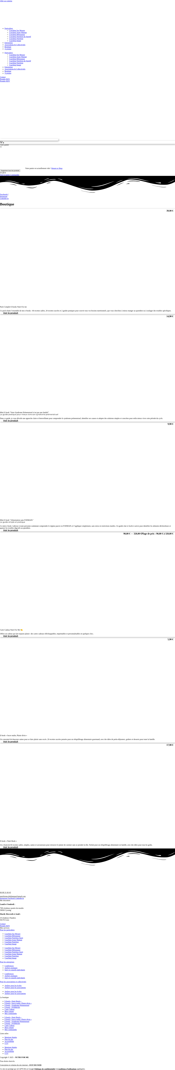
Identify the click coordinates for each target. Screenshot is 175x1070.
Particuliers (9, 28)
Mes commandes (11, 1013)
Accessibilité (9, 1041)
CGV (6, 1043)
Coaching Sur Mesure (17, 30)
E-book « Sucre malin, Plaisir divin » (18, 1003)
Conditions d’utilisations (67, 1069)
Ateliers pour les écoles (13, 986)
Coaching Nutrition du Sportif (20, 37)
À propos (8, 49)
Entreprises (9, 43)
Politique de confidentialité (44, 1069)
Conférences (9, 966)
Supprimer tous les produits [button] (10, 170)
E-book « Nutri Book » (13, 1001)
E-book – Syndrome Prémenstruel (17, 1005)
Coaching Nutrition (16, 39)
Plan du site (9, 1039)
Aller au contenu (6, 1)
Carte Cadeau (9, 1009)
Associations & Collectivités (15, 45)
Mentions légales (11, 1037)
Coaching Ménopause (17, 35)
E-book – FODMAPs (12, 1007)
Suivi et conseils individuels (15, 970)
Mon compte (9, 1011)
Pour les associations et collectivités (13, 982)
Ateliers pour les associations (15, 988)
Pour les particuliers (7, 930)
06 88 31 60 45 (5, 892)
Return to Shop (56, 168)
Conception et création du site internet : (20, 1065)
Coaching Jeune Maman (18, 32)
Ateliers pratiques (11, 968)
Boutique (8, 47)
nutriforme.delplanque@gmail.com (13, 896)
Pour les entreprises (7, 962)
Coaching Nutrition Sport (14, 938)
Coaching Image (15, 41)
